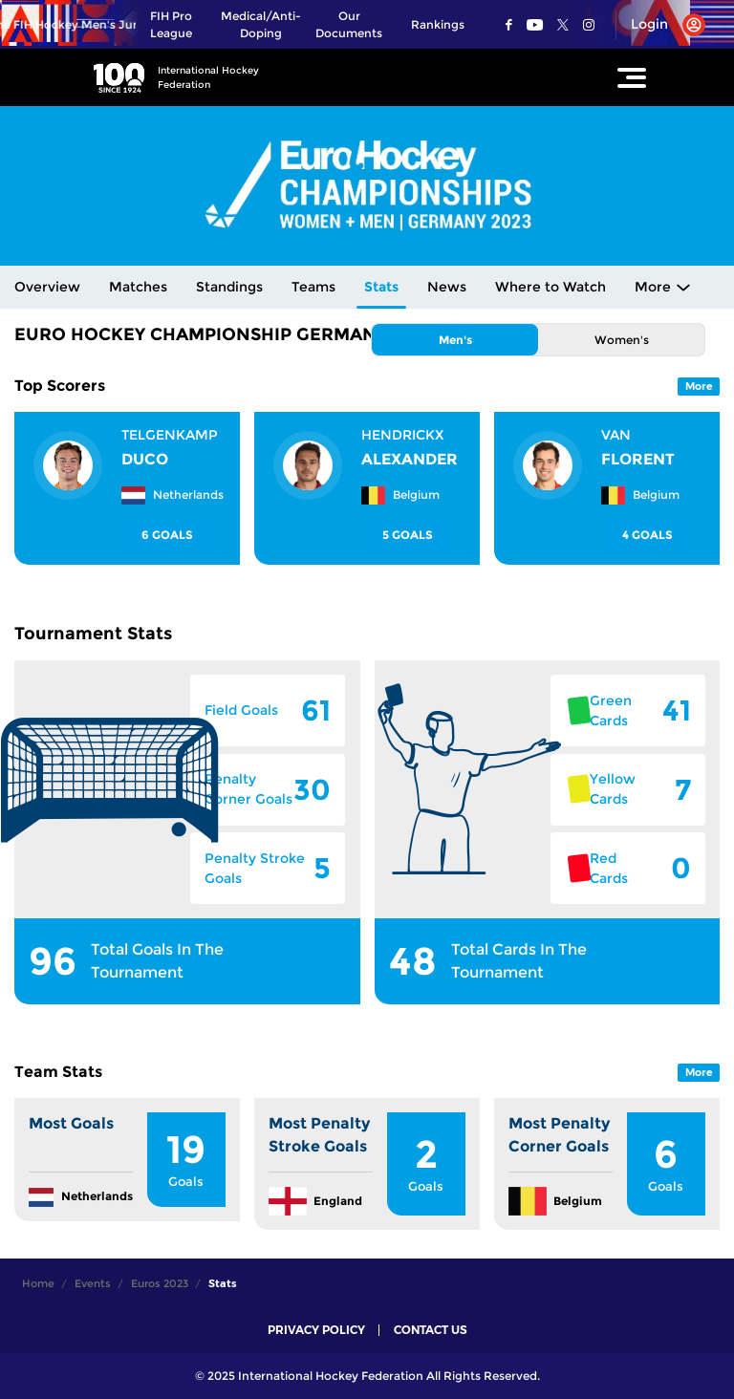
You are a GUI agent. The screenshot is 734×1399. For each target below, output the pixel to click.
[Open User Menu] (660, 24)
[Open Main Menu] (631, 77)
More (653, 286)
